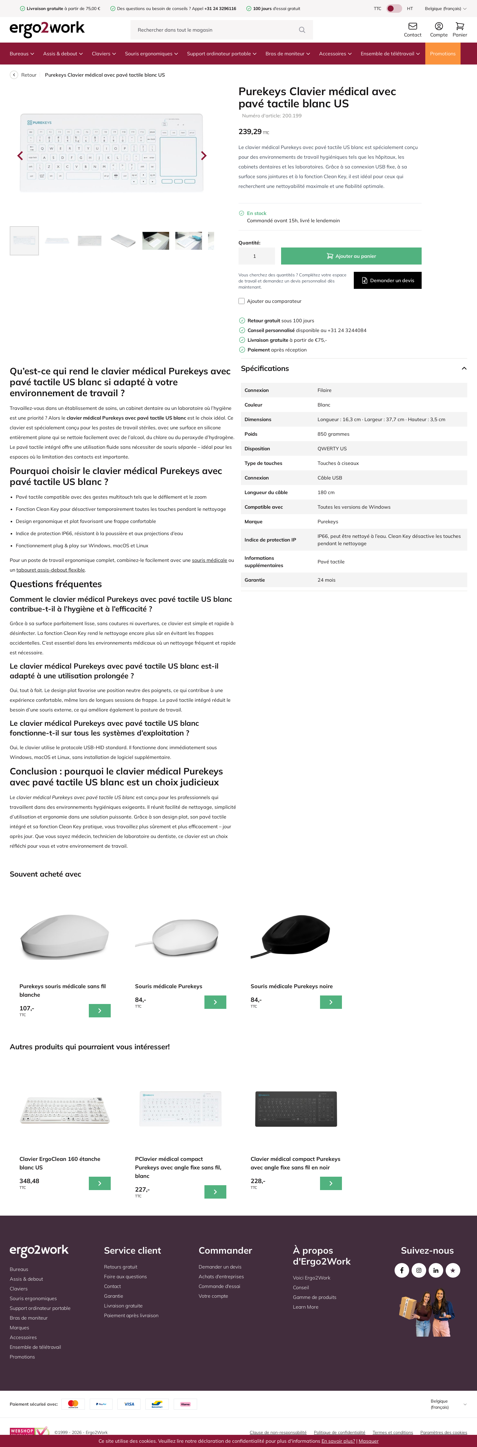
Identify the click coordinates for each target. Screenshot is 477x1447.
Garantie (113, 1296)
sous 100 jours (281, 320)
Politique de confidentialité (339, 1432)
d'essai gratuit (276, 8)
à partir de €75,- (287, 340)
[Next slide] (203, 155)
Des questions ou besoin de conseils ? (154, 8)
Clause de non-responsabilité (278, 1432)
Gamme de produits (314, 1297)
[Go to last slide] (20, 155)
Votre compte (213, 1296)
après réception (277, 350)
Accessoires (335, 53)
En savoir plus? (338, 1441)
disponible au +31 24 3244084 (307, 330)
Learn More (306, 1307)
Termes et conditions (393, 1432)
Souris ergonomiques (152, 53)
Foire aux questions (125, 1276)
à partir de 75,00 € (63, 8)
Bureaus (22, 53)
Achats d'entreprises (221, 1276)
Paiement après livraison (131, 1315)
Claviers (104, 53)
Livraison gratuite (123, 1306)
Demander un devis (387, 280)
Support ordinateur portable (222, 53)
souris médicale (209, 560)
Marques (19, 1327)
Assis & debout (63, 53)
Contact (112, 1286)
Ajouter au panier (351, 256)
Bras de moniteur (288, 53)
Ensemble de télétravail (390, 53)
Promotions (443, 53)
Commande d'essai (219, 1286)
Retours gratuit (120, 1267)
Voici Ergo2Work (311, 1278)
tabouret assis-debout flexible (50, 570)
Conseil (301, 1287)
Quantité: (249, 243)
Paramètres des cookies (443, 1432)
